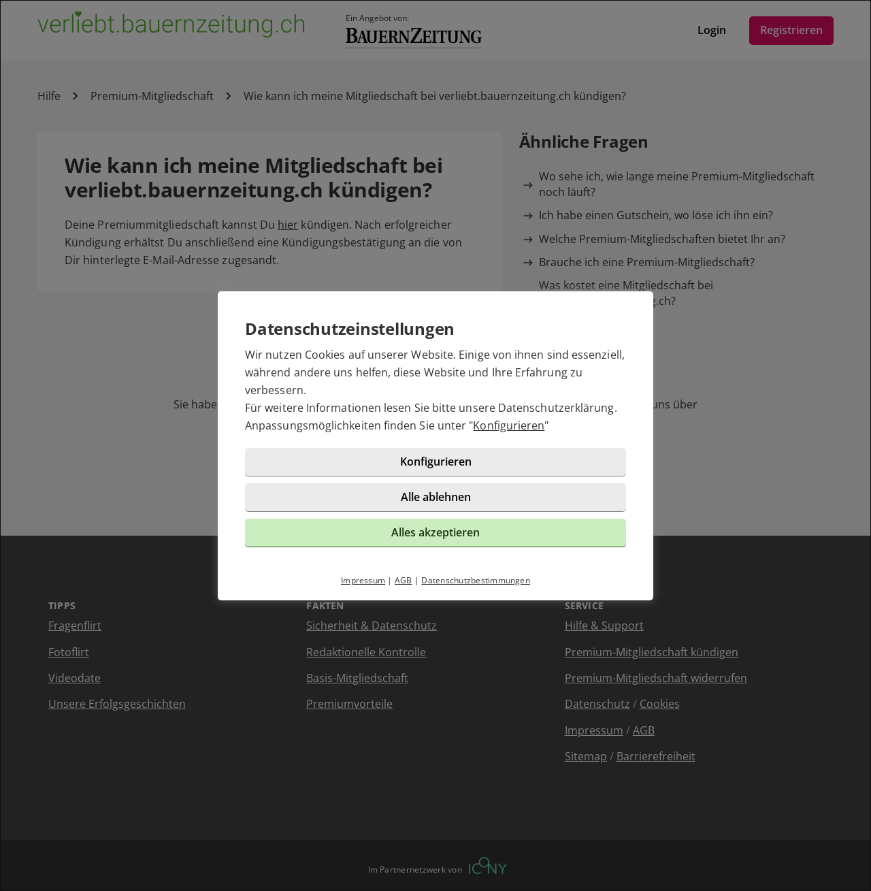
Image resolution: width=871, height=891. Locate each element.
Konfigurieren (508, 425)
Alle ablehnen (436, 496)
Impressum (363, 580)
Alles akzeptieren (435, 532)
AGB (403, 580)
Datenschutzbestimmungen (475, 580)
